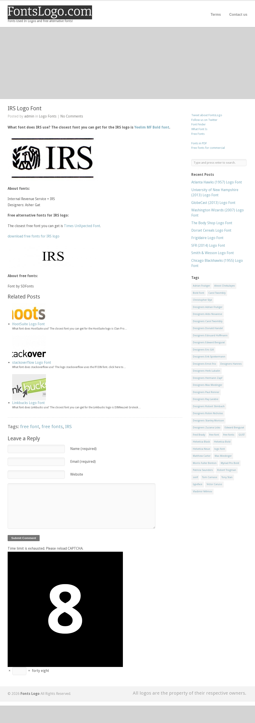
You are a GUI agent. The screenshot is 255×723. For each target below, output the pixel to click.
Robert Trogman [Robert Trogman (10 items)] (226, 470)
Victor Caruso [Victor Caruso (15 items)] (214, 484)
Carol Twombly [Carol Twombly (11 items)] (217, 292)
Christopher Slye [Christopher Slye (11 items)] (202, 299)
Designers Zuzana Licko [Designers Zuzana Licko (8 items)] (206, 427)
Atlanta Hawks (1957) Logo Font (216, 182)
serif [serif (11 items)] (195, 477)
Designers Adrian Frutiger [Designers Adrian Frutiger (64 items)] (207, 307)
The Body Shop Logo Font (211, 223)
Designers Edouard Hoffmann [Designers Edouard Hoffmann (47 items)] (210, 335)
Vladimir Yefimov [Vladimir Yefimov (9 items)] (202, 491)
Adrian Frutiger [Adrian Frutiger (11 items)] (201, 285)
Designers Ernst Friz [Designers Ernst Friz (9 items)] (204, 363)
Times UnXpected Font (82, 226)
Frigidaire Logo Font (207, 238)
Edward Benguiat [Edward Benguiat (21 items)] (234, 427)
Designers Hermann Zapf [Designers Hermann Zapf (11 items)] (207, 378)
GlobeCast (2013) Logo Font (213, 203)
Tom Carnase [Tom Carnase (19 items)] (209, 477)
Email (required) (83, 461)
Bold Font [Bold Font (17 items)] (198, 292)
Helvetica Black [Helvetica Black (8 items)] (201, 441)
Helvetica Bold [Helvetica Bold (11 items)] (222, 441)
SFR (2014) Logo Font (208, 245)
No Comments (71, 116)
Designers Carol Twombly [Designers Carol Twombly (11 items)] (207, 321)
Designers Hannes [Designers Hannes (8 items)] (231, 363)
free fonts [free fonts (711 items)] (228, 434)
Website (76, 474)
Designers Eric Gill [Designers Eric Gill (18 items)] (203, 349)
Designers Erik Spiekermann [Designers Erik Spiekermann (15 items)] (209, 356)
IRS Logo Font (25, 108)
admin (29, 116)
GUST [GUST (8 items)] (242, 434)
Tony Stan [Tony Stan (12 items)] (226, 477)
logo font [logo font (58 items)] (219, 448)
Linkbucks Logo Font (28, 403)
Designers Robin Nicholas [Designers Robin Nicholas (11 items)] (208, 413)
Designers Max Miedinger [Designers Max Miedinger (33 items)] (207, 385)
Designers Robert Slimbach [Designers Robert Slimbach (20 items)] (209, 406)
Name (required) (83, 449)
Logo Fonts (47, 116)
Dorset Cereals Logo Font (211, 230)
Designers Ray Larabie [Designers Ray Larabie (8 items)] (205, 399)
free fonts (52, 426)
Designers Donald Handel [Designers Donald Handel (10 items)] (208, 328)
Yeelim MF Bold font (151, 127)
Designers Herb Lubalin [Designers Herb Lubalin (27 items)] (206, 370)
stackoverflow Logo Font (31, 362)
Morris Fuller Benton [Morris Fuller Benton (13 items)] (205, 463)
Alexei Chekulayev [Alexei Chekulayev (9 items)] (224, 285)
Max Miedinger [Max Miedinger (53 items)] (223, 455)
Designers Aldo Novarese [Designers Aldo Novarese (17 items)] (207, 314)
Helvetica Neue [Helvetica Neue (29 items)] (201, 448)
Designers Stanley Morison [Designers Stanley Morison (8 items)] (208, 420)
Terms (216, 14)
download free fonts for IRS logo (33, 236)
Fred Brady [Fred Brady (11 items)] (199, 434)
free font (29, 426)
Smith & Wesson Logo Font (212, 253)
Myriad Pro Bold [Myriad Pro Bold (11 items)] (230, 463)
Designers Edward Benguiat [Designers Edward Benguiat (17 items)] (209, 342)
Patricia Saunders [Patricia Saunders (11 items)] (203, 470)
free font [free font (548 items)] (214, 434)
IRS (68, 426)
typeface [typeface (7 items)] (197, 484)
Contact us (238, 14)
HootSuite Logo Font (28, 324)
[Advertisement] (127, 63)
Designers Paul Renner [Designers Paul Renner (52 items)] (206, 392)
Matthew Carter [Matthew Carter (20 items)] (201, 455)
